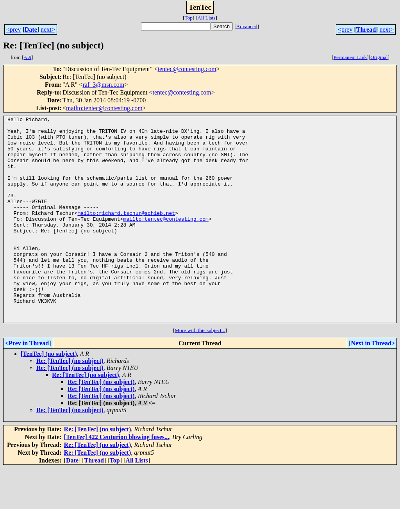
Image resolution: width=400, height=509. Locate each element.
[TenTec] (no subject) (49, 394)
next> (48, 29)
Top (188, 18)
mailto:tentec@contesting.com (104, 108)
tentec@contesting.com (187, 69)
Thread (366, 29)
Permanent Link (350, 57)
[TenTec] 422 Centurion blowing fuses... (117, 478)
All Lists (206, 18)
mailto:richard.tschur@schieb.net (126, 232)
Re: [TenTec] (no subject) (70, 401)
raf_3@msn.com (103, 84)
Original (379, 57)
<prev (13, 29)
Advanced (246, 26)
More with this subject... (200, 371)
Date (31, 29)
